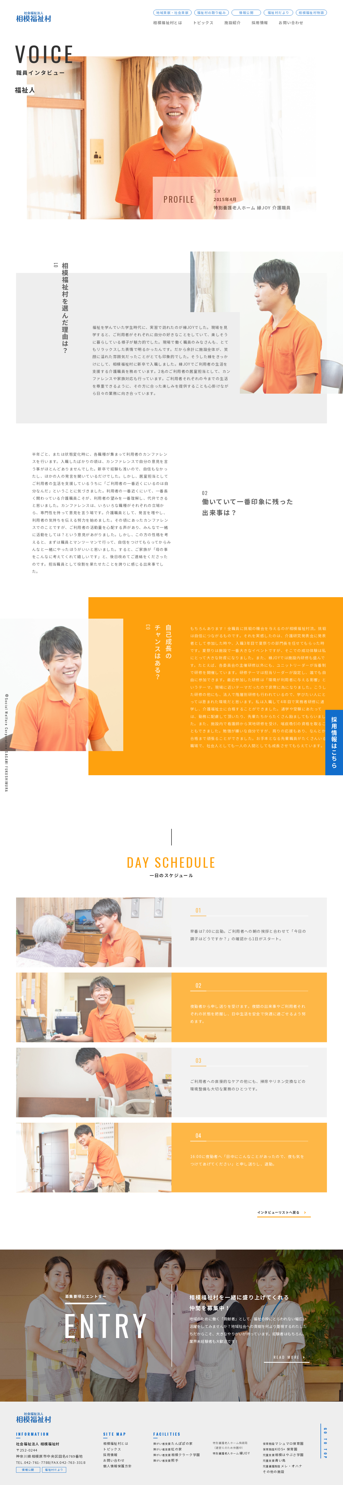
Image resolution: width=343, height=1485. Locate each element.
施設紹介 (232, 22)
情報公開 (246, 12)
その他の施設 (273, 1471)
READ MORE (287, 1357)
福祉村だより (278, 12)
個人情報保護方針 (117, 1466)
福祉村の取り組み (211, 12)
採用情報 (260, 22)
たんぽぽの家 (173, 1443)
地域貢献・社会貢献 (172, 12)
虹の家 (167, 1449)
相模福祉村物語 (311, 12)
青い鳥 (274, 1460)
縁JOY (231, 1453)
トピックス (203, 22)
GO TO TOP (325, 1444)
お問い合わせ (291, 22)
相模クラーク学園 (176, 1454)
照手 (165, 1460)
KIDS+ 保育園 (280, 1449)
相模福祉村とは (167, 22)
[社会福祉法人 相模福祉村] (33, 17)
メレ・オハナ (282, 1466)
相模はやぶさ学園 (283, 1454)
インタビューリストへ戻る (278, 1212)
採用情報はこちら (334, 742)
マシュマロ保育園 (283, 1443)
